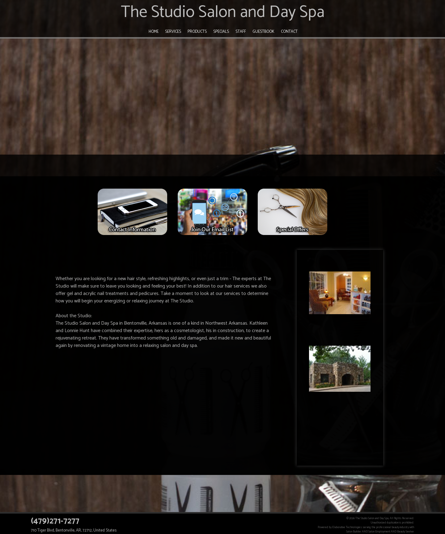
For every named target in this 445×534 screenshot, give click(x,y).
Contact (289, 32)
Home (154, 32)
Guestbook (263, 32)
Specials (221, 32)
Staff (240, 32)
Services (173, 32)
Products (197, 32)
